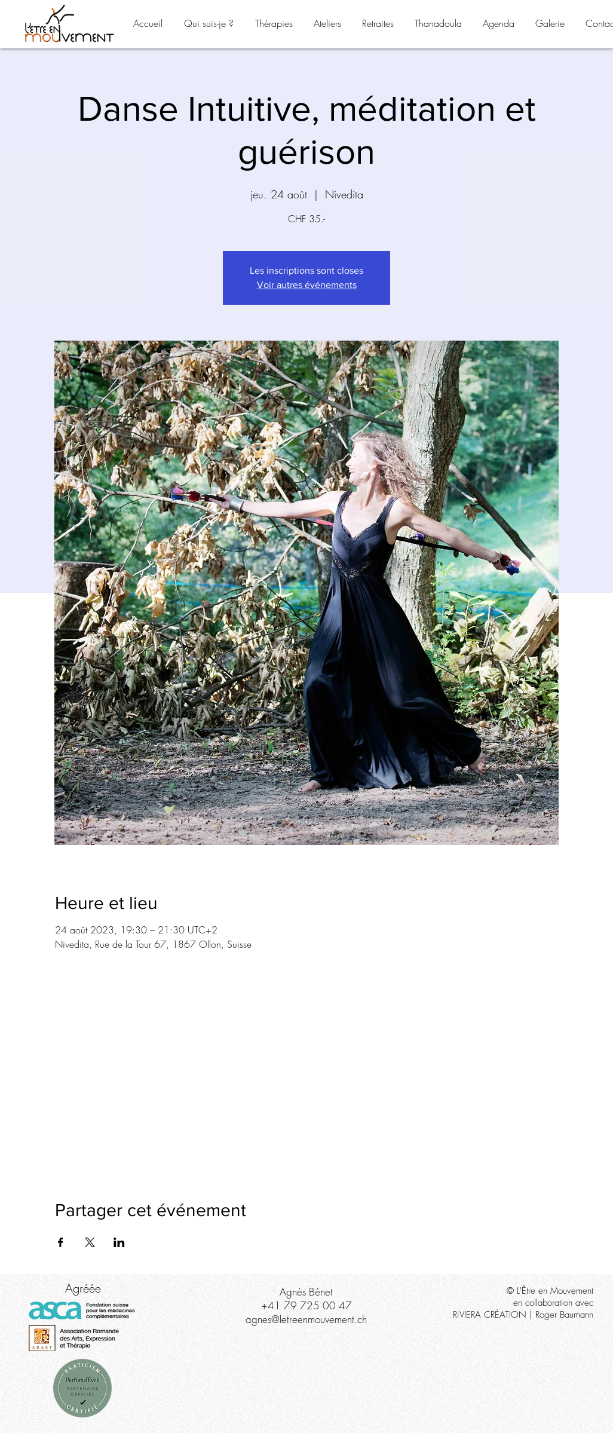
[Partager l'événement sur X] (90, 1242)
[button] (208, 23)
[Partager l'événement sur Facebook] (60, 1242)
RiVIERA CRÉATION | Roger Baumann (523, 1315)
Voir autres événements (307, 285)
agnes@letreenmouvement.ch (306, 1319)
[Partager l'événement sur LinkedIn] (119, 1242)
